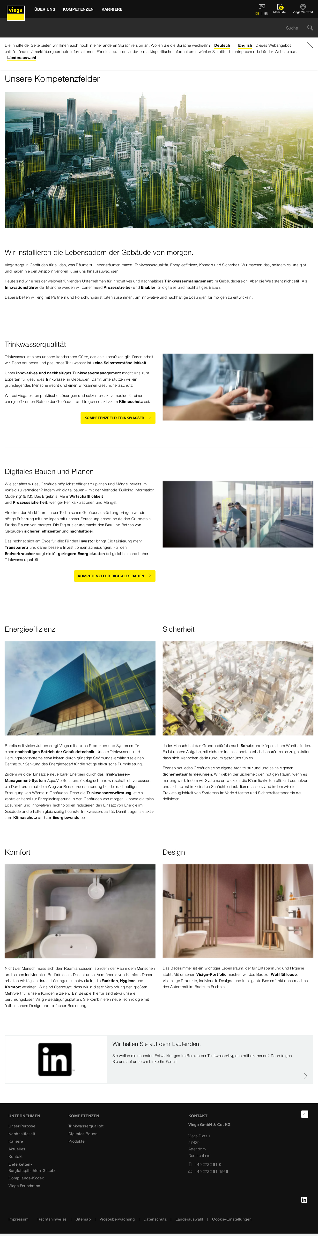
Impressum (18, 1219)
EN (266, 13)
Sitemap (83, 1219)
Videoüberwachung (117, 1219)
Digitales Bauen (82, 1133)
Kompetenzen (83, 1115)
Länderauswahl (21, 57)
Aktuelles (16, 1149)
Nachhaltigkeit (21, 1133)
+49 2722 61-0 (204, 1164)
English (245, 45)
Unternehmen (24, 1115)
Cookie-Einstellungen (231, 1219)
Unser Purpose (21, 1126)
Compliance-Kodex (26, 1178)
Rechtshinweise (52, 1219)
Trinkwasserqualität (86, 1126)
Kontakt (15, 1156)
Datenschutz (155, 1219)
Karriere (15, 1141)
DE (257, 13)
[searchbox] (155, 28)
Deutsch (222, 45)
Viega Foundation (24, 1185)
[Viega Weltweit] (303, 9)
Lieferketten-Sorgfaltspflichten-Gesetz (31, 1167)
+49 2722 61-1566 (208, 1171)
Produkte (76, 1141)
